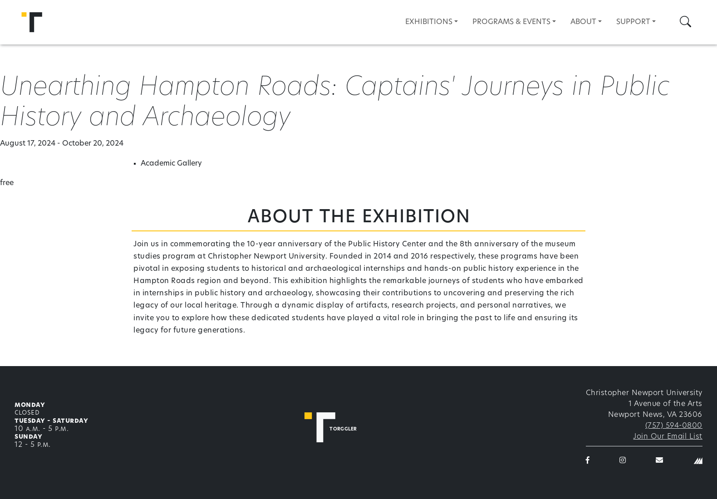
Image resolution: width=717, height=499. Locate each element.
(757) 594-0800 (673, 426)
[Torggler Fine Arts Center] (336, 427)
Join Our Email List (667, 436)
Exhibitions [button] (428, 22)
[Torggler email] (659, 461)
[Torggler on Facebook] (588, 461)
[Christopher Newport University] (697, 461)
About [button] (583, 22)
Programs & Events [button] (511, 22)
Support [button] (633, 22)
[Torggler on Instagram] (622, 461)
